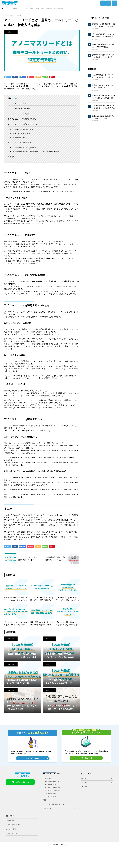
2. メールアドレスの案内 (20, 133)
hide (14, 98)
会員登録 (83, 778)
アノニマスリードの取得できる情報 (22, 119)
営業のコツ (11, 32)
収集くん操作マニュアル (13, 825)
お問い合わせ (47, 808)
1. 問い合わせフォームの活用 (21, 129)
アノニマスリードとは (17, 103)
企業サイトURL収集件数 (53, 790)
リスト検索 (84, 787)
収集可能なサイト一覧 (52, 781)
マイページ (84, 782)
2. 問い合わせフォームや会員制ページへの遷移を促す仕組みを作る (35, 151)
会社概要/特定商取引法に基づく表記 (54, 804)
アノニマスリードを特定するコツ (21, 142)
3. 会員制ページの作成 (19, 137)
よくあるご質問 (11, 829)
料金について (47, 800)
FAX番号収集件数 (51, 793)
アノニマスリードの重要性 (18, 114)
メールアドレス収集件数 (53, 787)
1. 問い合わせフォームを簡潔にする (24, 148)
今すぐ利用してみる (32, 758)
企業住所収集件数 (51, 796)
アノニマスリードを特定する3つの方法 (23, 124)
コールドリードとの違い (20, 108)
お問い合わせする (86, 758)
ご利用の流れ (10, 820)
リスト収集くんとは (49, 778)
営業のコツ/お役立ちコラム (14, 833)
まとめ (11, 157)
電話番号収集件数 (51, 784)
